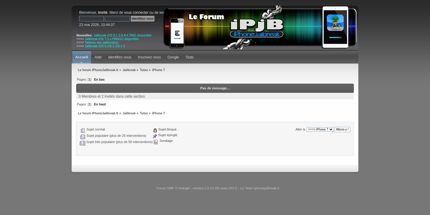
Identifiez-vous (119, 57)
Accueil (81, 57)
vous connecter (136, 12)
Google (173, 57)
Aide (98, 57)
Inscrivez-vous (149, 57)
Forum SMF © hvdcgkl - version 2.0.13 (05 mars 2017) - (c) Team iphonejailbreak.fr (218, 188)
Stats (189, 57)
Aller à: (301, 129)
